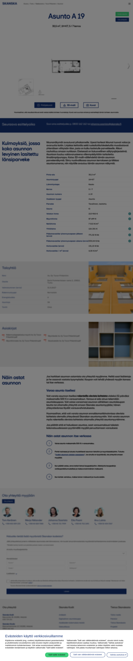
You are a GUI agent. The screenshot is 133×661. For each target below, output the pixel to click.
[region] (66, 645)
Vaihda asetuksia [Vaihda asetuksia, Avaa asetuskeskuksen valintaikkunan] (117, 655)
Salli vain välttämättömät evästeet (87, 655)
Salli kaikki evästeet (56, 655)
